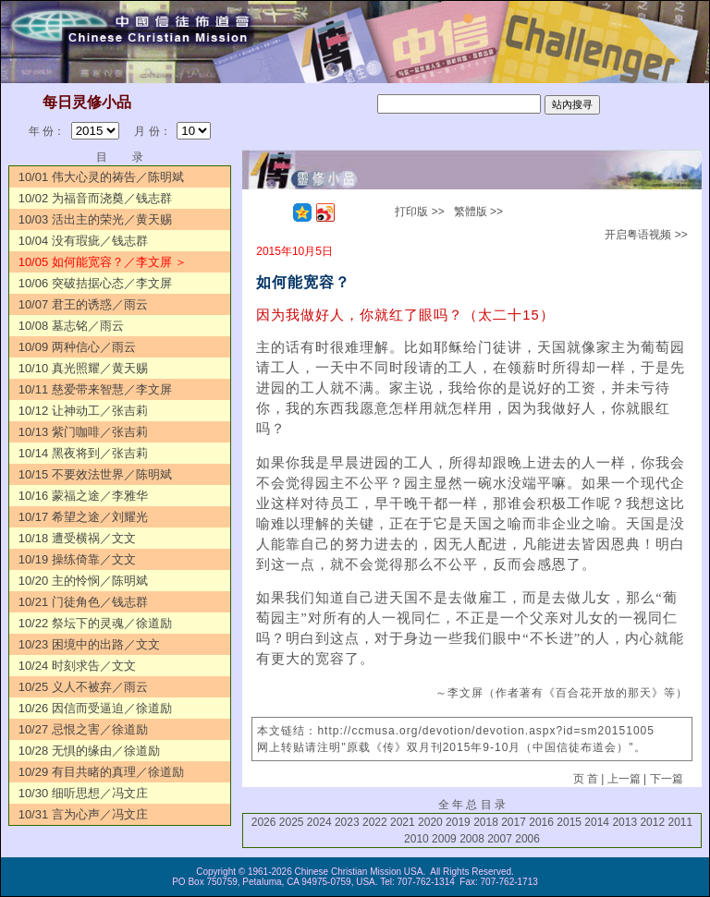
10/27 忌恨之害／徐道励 (83, 729)
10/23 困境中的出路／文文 (89, 644)
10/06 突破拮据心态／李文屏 (95, 283)
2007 (499, 838)
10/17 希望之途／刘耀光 (83, 517)
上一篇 (624, 778)
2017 (513, 822)
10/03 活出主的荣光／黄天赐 (95, 219)
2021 (402, 822)
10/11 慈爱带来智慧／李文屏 (95, 389)
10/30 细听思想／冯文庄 (83, 793)
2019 (458, 822)
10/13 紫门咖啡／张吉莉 (83, 432)
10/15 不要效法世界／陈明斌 (95, 474)
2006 (527, 838)
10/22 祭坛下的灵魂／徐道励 (95, 623)
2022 (374, 822)
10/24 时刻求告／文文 (77, 666)
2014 (596, 822)
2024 (319, 822)
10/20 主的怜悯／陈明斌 (83, 581)
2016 (541, 822)
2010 (416, 838)
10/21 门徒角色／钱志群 (83, 602)
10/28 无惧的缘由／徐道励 (89, 751)
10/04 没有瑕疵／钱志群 (83, 241)
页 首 (585, 778)
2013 (624, 822)
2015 (569, 822)
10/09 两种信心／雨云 (77, 347)
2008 (471, 838)
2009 (444, 838)
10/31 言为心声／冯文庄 (83, 814)
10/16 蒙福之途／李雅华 (83, 496)
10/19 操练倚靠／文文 (77, 559)
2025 (291, 822)
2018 (485, 822)
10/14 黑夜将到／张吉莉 (83, 453)
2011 (679, 822)
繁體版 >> (478, 211)
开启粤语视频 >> (646, 234)
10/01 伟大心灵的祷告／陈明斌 (101, 177)
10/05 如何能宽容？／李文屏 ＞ (103, 262)
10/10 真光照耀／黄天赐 (83, 368)
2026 (263, 822)
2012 (652, 822)
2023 (347, 822)
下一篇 (666, 778)
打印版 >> (419, 211)
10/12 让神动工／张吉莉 (83, 411)
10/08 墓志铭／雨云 (71, 326)
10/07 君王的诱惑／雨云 (83, 304)
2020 (430, 822)
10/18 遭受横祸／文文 (77, 538)
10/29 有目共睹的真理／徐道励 (101, 772)
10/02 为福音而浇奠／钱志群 (95, 198)
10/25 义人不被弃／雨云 (83, 687)
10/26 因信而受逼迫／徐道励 (95, 708)
